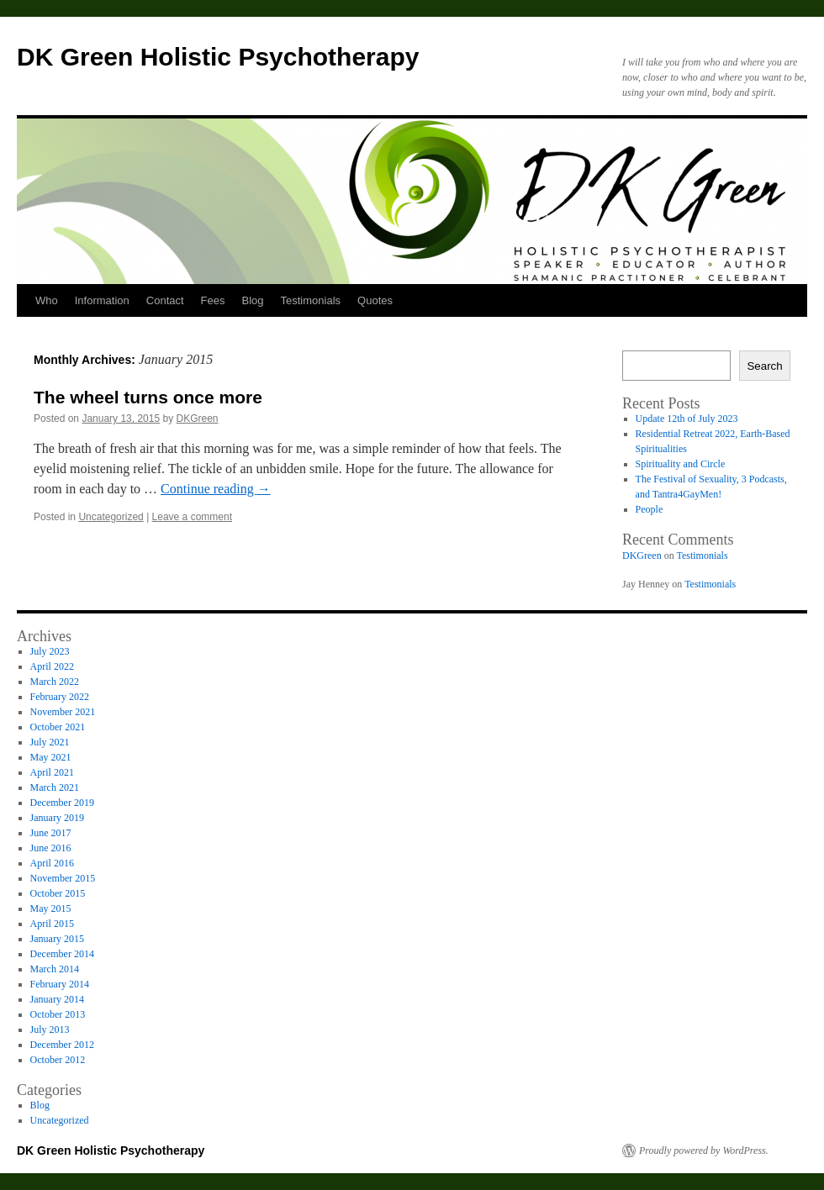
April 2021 (52, 772)
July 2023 (50, 651)
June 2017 (50, 833)
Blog (253, 300)
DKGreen (198, 418)
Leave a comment (192, 517)
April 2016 (52, 863)
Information (102, 300)
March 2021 (54, 787)
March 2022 (54, 681)
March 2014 (54, 969)
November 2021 (63, 712)
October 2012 (58, 1060)
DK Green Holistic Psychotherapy (218, 57)
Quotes (375, 300)
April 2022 (52, 666)
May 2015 (50, 908)
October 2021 (58, 727)
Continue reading (216, 489)
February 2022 (59, 697)
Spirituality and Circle (681, 464)
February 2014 (59, 984)
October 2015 (58, 893)
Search (764, 366)
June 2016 (50, 848)
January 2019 (57, 818)
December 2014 (62, 954)
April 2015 (52, 923)
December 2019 (62, 802)
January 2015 (57, 939)
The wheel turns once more (148, 397)
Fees (213, 300)
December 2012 (62, 1044)
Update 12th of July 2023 (687, 418)
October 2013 (58, 1014)
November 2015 (63, 878)
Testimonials (311, 300)
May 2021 (50, 757)
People (649, 509)
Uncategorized (110, 517)
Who (46, 300)
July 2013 (50, 1029)
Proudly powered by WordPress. (704, 1150)
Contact (165, 300)
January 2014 (57, 999)
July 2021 (50, 742)
